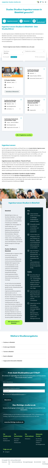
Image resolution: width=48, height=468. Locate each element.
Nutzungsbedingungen (28, 462)
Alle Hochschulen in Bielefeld (14, 322)
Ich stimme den (14, 394)
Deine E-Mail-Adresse (24, 383)
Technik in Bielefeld (8, 351)
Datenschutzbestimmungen (18, 394)
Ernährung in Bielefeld (9, 347)
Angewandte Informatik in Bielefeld (12, 360)
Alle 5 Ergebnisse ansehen (24, 135)
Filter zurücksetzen (40, 57)
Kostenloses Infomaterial (12, 91)
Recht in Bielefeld (8, 356)
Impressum (4, 462)
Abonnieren (7, 400)
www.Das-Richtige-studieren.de (13, 422)
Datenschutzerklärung (17, 462)
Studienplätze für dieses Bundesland (24, 390)
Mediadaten (16, 438)
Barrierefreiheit (37, 462)
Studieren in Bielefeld (9, 342)
